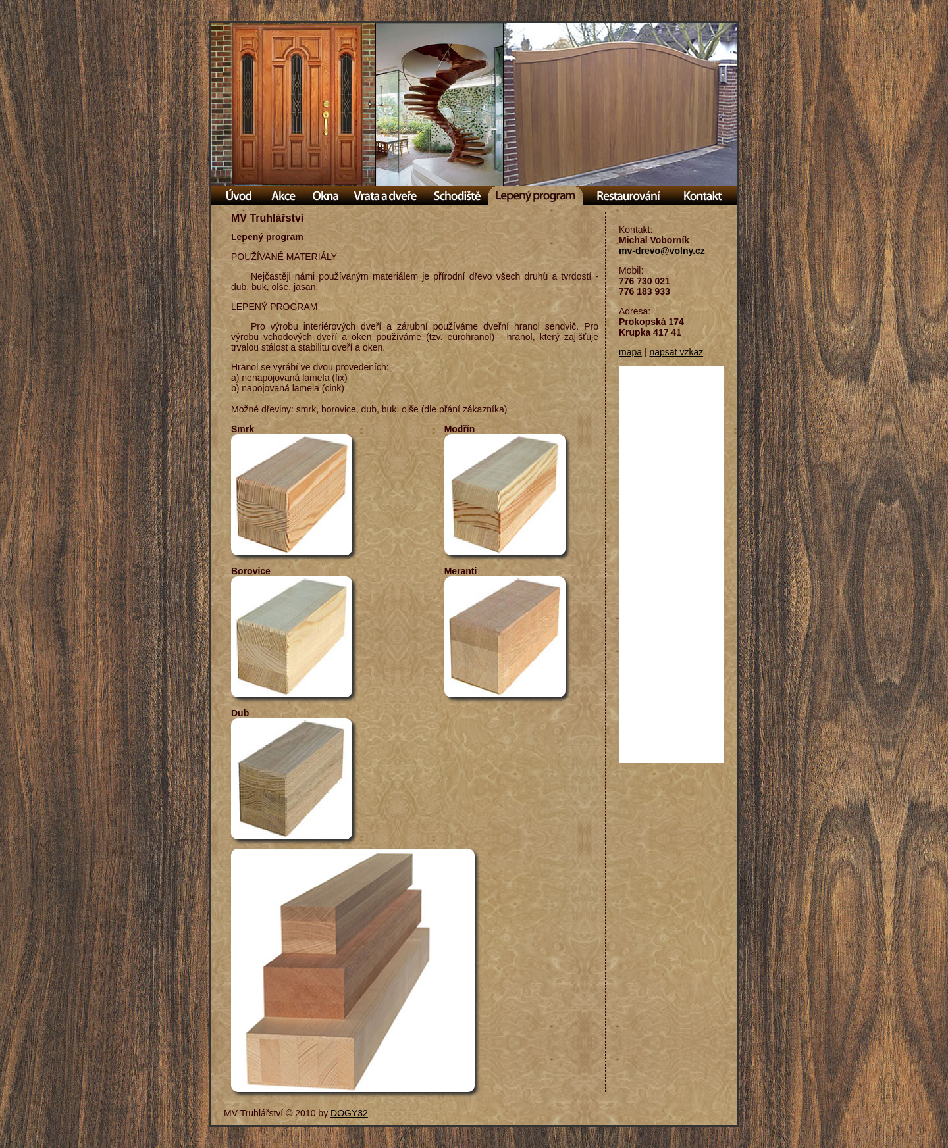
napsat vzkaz (676, 352)
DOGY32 (349, 1113)
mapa (630, 352)
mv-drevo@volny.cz (662, 250)
